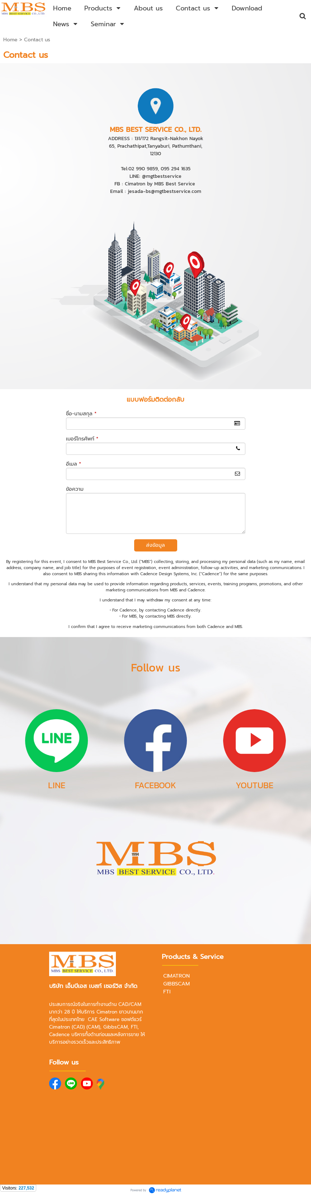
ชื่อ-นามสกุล (81, 413)
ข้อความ (75, 489)
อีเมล (73, 464)
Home (10, 39)
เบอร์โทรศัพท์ (82, 439)
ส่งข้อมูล (155, 545)
